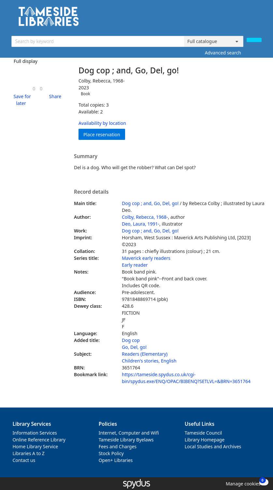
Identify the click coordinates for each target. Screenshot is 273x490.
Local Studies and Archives (213, 446)
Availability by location (102, 123)
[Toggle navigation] (258, 19)
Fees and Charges (117, 446)
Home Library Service (35, 446)
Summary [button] (85, 156)
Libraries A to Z (29, 453)
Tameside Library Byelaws (126, 440)
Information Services (35, 433)
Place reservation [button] (104, 134)
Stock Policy (111, 453)
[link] (34, 88)
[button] (21, 100)
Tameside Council (203, 433)
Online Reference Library (39, 440)
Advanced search (223, 53)
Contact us (24, 460)
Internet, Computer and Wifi (129, 433)
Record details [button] (91, 192)
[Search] (254, 40)
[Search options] (213, 41)
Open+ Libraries (116, 460)
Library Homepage (204, 440)
